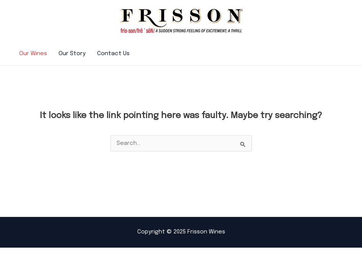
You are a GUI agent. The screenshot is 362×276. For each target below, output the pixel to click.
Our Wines (33, 54)
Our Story (72, 54)
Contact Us (113, 54)
